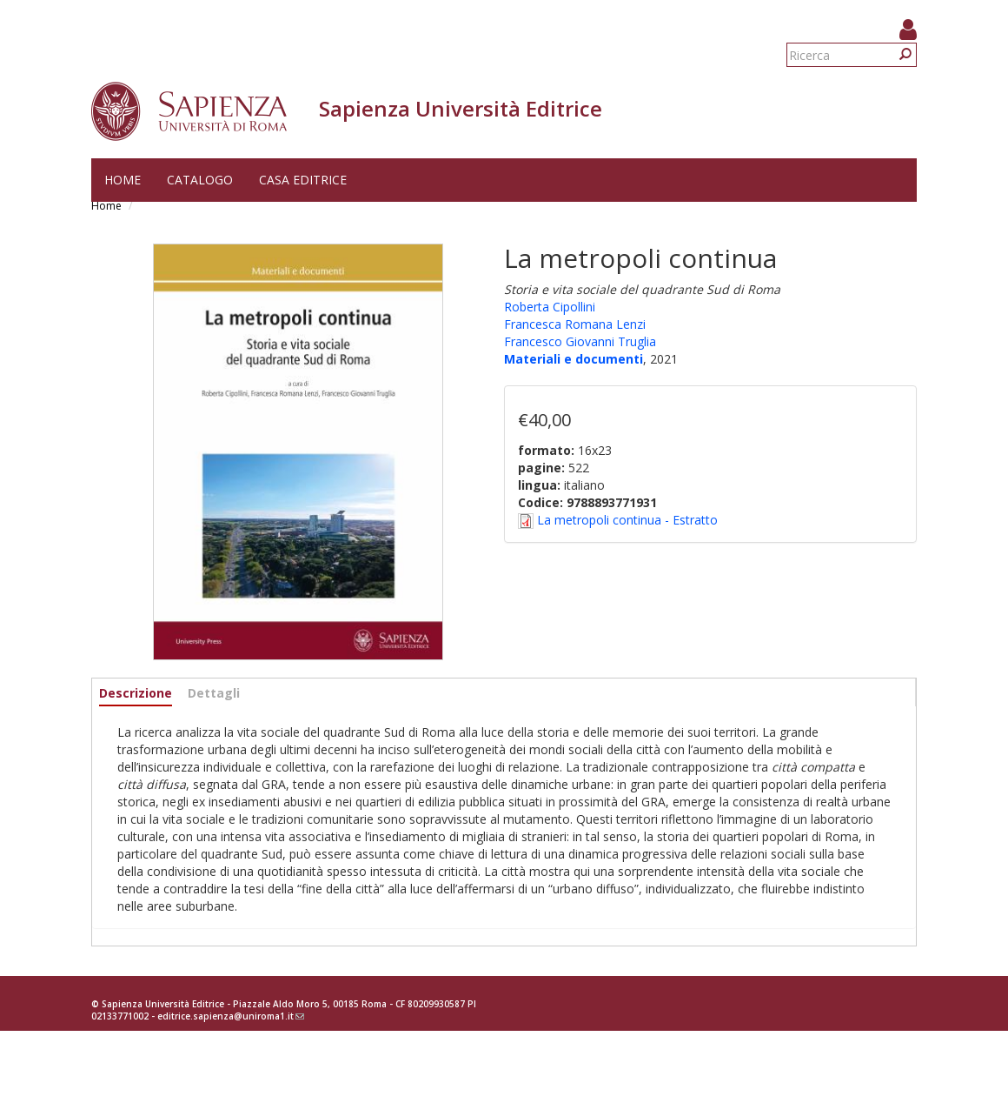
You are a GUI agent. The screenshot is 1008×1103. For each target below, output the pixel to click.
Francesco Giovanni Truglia (580, 341)
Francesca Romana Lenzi (575, 324)
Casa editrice (303, 179)
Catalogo (200, 179)
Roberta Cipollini (549, 306)
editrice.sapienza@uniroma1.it (230, 1016)
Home (122, 179)
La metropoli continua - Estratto (627, 519)
